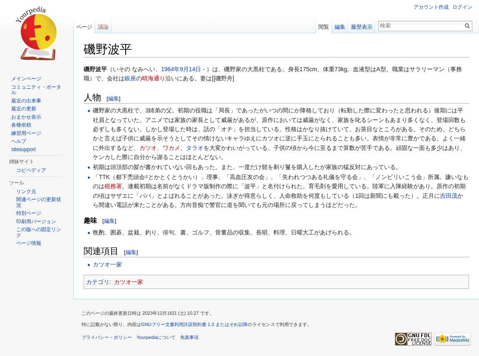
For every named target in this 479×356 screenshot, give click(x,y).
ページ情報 (28, 243)
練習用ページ (26, 133)
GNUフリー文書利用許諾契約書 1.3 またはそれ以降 (194, 324)
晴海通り (153, 78)
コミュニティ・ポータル (36, 90)
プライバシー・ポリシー (107, 337)
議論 (103, 27)
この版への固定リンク (38, 232)
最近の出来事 (26, 101)
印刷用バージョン (36, 221)
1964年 (170, 69)
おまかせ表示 (26, 117)
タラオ (195, 147)
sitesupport (23, 149)
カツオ (148, 147)
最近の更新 (23, 109)
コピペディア (31, 170)
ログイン (462, 7)
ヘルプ (18, 141)
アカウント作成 (431, 7)
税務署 (113, 186)
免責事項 (189, 337)
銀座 (130, 78)
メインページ (26, 79)
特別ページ (28, 213)
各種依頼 (21, 125)
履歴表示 (361, 27)
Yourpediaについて (156, 337)
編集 (113, 98)
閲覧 (323, 27)
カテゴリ (97, 282)
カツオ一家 (107, 264)
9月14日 (190, 69)
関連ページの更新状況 (38, 202)
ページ (84, 27)
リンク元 (26, 191)
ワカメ (171, 147)
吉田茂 (448, 195)
